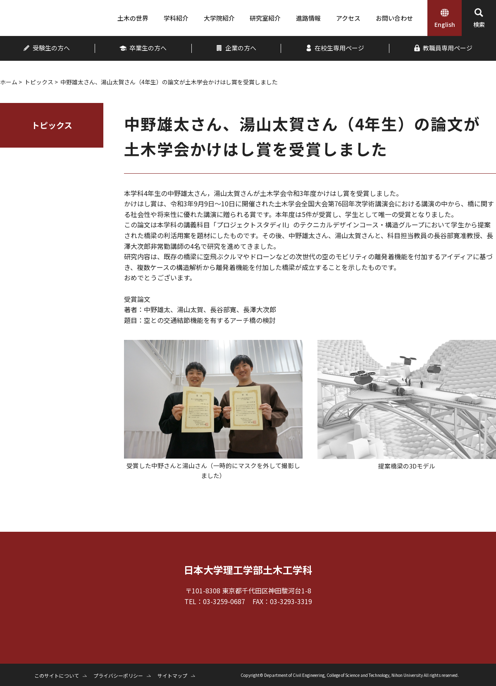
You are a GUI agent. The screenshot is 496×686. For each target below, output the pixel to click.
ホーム (8, 82)
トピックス (38, 82)
